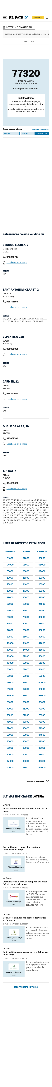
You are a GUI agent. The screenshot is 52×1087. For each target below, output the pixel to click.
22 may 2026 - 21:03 (19, 853)
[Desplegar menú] (5, 17)
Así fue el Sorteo (39, 34)
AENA (42, 41)
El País (5, 815)
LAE (4, 844)
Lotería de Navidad (18, 27)
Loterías (6, 805)
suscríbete (38, 18)
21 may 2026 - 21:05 (18, 958)
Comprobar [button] (42, 133)
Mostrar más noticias (26, 987)
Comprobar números (22, 34)
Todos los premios (39, 129)
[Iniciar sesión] (47, 17)
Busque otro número (35, 782)
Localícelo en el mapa (17, 262)
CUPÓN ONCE (7, 878)
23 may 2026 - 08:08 (19, 815)
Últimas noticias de (23, 796)
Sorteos (8, 34)
